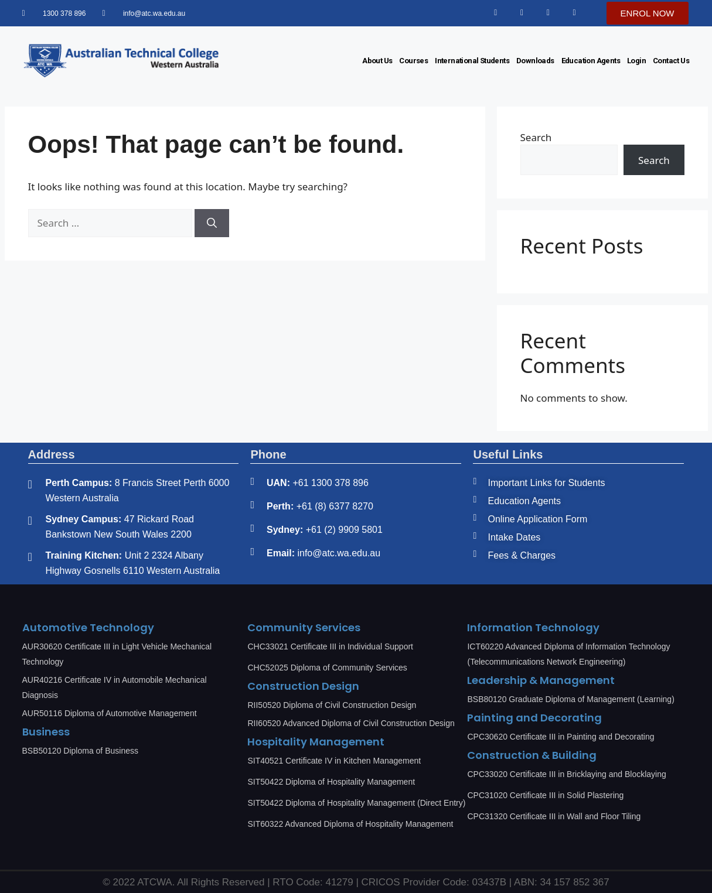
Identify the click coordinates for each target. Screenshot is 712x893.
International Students (472, 60)
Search (536, 137)
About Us (377, 60)
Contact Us (671, 60)
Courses (413, 60)
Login (636, 60)
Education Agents (590, 60)
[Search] (212, 223)
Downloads (535, 60)
